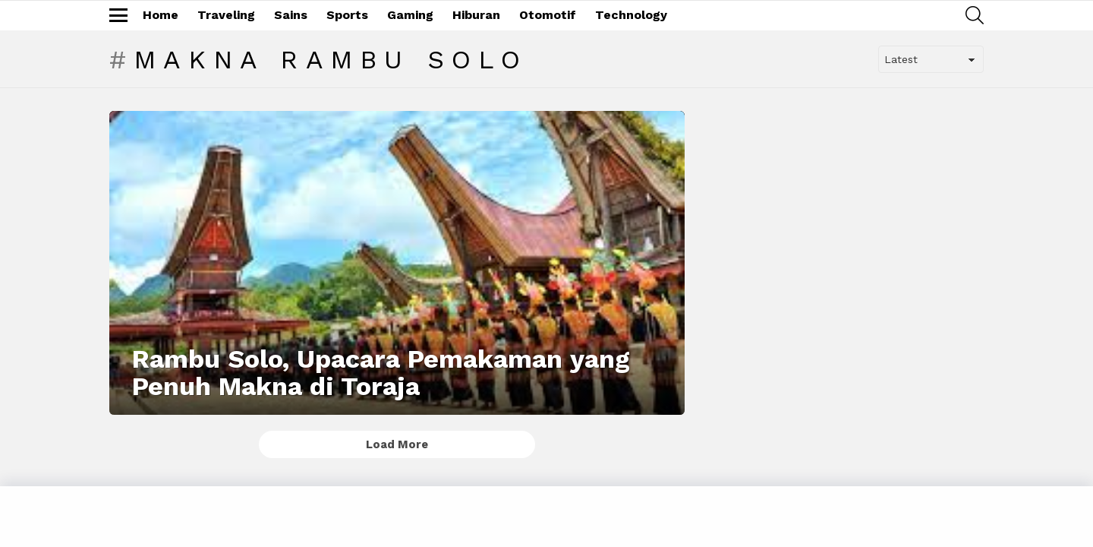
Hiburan (476, 15)
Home (160, 15)
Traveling (226, 15)
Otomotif (547, 15)
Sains (290, 15)
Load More (397, 444)
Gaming (410, 15)
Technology (631, 15)
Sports (347, 15)
